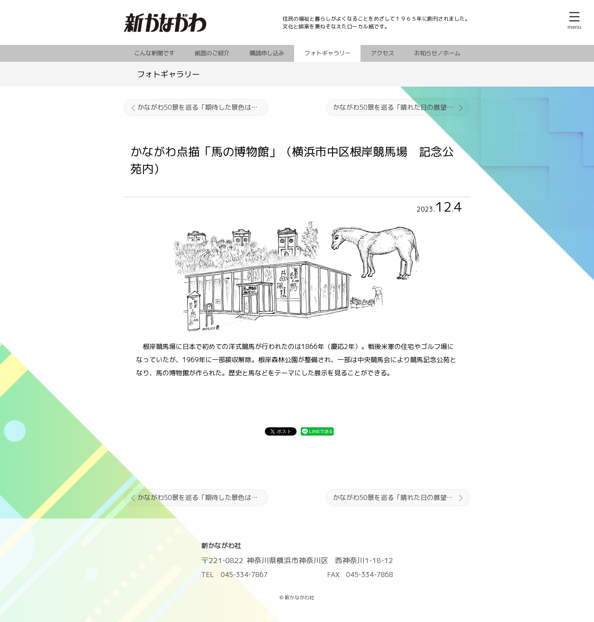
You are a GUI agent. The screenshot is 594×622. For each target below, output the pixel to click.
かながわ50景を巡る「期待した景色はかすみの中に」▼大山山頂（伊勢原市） (202, 107)
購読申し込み (267, 53)
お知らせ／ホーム (437, 53)
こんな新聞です (154, 53)
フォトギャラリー (327, 53)
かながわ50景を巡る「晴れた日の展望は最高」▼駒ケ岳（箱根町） (401, 107)
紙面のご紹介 (212, 53)
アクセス (382, 53)
